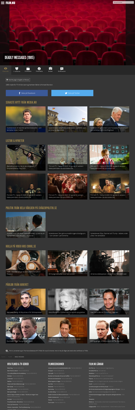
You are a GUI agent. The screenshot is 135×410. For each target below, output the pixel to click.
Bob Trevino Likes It (12, 364)
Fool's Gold (51, 396)
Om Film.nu (92, 361)
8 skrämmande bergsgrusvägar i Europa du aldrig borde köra (105, 388)
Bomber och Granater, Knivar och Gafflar (59, 369)
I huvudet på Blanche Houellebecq (16, 367)
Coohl (90, 377)
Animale (9, 393)
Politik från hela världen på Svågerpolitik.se (31, 205)
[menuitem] (3, 350)
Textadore (91, 393)
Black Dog (10, 361)
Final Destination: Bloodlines (15, 395)
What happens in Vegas (54, 375)
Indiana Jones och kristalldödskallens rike (59, 361)
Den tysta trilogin (11, 385)
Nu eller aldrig (52, 385)
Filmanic (91, 375)
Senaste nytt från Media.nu (21, 102)
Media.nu (91, 395)
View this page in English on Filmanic (18, 80)
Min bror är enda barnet (54, 372)
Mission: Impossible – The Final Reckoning (18, 401)
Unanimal (10, 372)
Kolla (90, 385)
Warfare (9, 375)
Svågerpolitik (92, 400)
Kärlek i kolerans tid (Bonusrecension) (58, 388)
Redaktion (91, 367)
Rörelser (9, 369)
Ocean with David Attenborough (15, 377)
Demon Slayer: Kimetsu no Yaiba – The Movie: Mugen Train (22, 388)
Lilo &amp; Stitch (11, 403)
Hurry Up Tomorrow (12, 398)
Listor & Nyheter (15, 140)
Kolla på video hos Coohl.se (21, 243)
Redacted (50, 380)
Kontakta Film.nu (93, 364)
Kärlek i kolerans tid (53, 391)
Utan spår (50, 367)
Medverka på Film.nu (94, 369)
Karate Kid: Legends (12, 406)
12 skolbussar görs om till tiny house (98, 380)
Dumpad (50, 364)
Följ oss (91, 372)
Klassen (50, 393)
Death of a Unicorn (12, 383)
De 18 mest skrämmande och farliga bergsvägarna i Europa (104, 383)
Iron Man (50, 377)
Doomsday (51, 383)
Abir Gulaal (10, 380)
